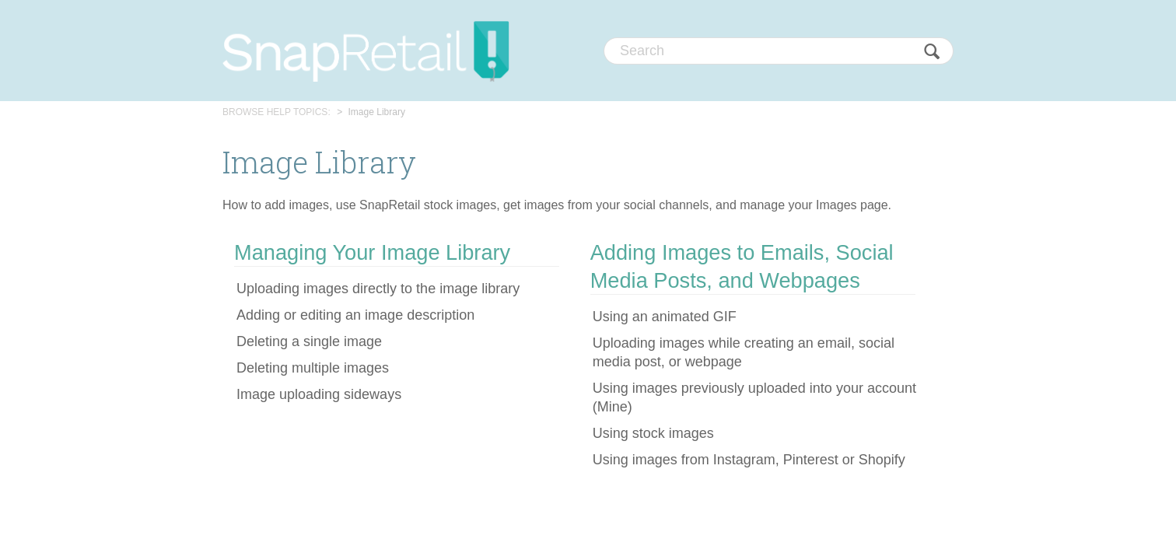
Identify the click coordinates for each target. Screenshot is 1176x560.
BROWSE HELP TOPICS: (276, 112)
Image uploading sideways (318, 394)
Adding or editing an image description (355, 315)
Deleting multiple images (312, 368)
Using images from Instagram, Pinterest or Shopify (749, 459)
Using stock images (653, 433)
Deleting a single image (309, 341)
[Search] (779, 51)
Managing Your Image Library (372, 252)
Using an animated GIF (665, 316)
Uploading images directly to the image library (378, 288)
